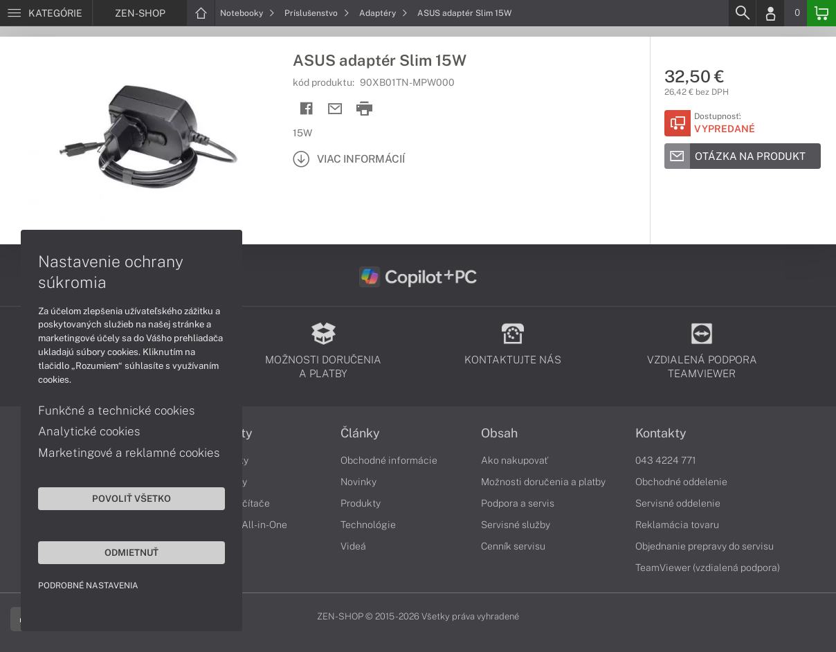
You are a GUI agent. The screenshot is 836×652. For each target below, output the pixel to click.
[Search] (742, 13)
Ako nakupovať (514, 460)
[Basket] (821, 13)
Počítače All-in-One (243, 524)
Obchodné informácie (388, 460)
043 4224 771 (665, 460)
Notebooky (247, 13)
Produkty (360, 503)
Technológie (368, 524)
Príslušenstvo (316, 13)
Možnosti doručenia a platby (543, 481)
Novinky (358, 481)
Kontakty (661, 433)
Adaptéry (383, 13)
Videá (353, 546)
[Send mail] (335, 109)
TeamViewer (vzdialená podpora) (707, 567)
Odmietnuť (131, 552)
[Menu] (46, 13)
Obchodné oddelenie (681, 481)
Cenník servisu (513, 546)
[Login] (770, 13)
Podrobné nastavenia (88, 585)
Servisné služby (515, 524)
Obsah (499, 433)
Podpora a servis (517, 503)
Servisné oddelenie (677, 503)
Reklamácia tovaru (677, 524)
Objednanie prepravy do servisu (704, 546)
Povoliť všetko (131, 498)
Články (360, 433)
